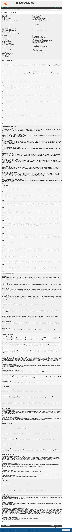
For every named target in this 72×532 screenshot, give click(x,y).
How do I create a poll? (5, 38)
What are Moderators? (36, 16)
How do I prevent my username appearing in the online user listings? (13, 26)
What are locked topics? (6, 56)
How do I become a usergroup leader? (38, 19)
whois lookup (15, 510)
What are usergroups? (36, 17)
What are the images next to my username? (9, 30)
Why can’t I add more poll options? (7, 39)
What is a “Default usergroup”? (37, 21)
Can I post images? (5, 52)
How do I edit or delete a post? (7, 37)
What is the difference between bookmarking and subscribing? (42, 40)
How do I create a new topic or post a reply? (9, 36)
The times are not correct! (6, 27)
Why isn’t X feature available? (37, 51)
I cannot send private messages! (37, 25)
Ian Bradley (60, 527)
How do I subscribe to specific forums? (38, 42)
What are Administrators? (36, 15)
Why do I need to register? (6, 15)
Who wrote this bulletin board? (37, 50)
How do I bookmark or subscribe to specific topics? (40, 41)
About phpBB (16, 498)
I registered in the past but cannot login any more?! (10, 20)
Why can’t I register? (5, 17)
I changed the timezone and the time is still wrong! (10, 28)
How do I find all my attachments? (38, 47)
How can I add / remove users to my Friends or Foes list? (41, 30)
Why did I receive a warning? (6, 43)
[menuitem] (8, 8)
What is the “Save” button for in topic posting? (9, 45)
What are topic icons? (5, 57)
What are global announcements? (7, 53)
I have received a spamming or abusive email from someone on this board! (44, 26)
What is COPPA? (4, 16)
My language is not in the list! (6, 29)
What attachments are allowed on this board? (39, 46)
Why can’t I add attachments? (7, 42)
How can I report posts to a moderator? (8, 44)
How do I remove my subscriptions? (38, 43)
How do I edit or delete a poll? (6, 40)
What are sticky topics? (5, 55)
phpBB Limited (31, 497)
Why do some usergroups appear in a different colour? (41, 20)
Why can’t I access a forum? (6, 41)
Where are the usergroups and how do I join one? (40, 18)
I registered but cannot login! (6, 18)
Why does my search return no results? (38, 34)
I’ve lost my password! (5, 21)
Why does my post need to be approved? (8, 46)
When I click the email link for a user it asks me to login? (11, 33)
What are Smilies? (5, 51)
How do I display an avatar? (6, 31)
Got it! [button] (66, 530)
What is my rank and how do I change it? (8, 32)
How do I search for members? (37, 36)
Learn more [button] (34, 530)
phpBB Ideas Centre (49, 503)
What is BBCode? (5, 50)
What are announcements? (6, 54)
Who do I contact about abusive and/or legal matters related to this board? (44, 52)
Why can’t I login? (5, 19)
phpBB (51, 155)
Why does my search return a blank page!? (39, 35)
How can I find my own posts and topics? (39, 37)
